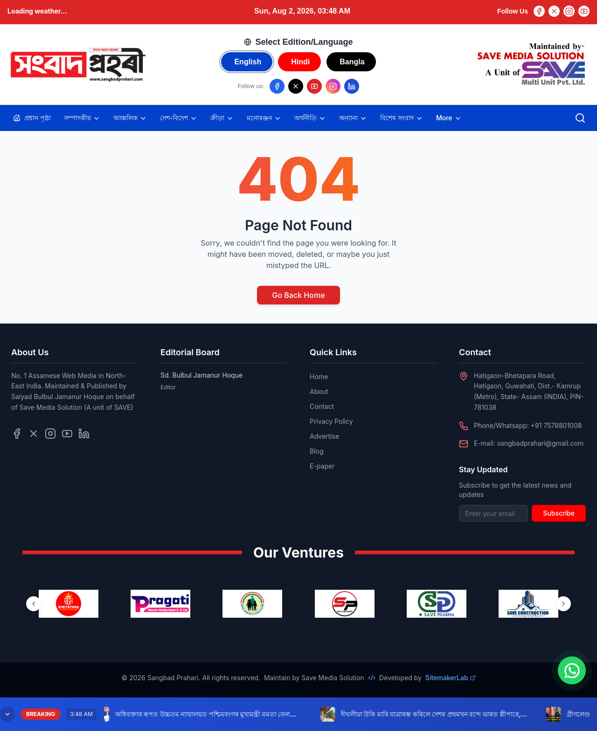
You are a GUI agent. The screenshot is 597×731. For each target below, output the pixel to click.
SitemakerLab (450, 678)
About (319, 391)
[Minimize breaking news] (7, 714)
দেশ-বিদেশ (178, 118)
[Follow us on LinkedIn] (351, 86)
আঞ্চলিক (130, 118)
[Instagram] (569, 11)
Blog (317, 451)
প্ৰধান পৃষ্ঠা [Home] (32, 118)
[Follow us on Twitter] (33, 433)
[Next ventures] (563, 603)
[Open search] (580, 118)
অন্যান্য (353, 118)
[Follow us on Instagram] (333, 86)
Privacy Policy (331, 421)
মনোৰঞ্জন (264, 118)
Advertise (324, 436)
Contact (322, 406)
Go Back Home (298, 295)
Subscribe (559, 513)
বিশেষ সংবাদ (401, 118)
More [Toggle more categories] (449, 118)
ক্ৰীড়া (222, 118)
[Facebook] (539, 11)
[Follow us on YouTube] (314, 86)
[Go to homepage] (77, 65)
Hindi (300, 62)
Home (319, 376)
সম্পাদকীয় (82, 118)
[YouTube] (584, 11)
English (247, 62)
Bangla (352, 62)
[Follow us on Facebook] (277, 86)
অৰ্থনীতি (310, 118)
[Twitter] (554, 11)
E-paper (322, 466)
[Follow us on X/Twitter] (295, 86)
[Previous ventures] (33, 603)
